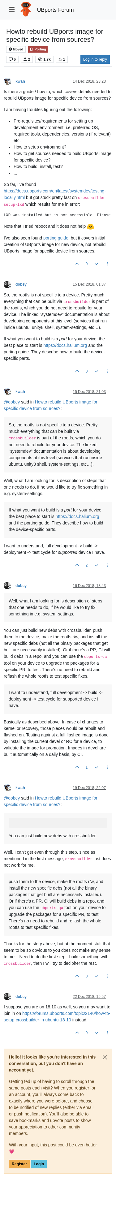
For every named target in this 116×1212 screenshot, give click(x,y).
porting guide (55, 237)
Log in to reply (95, 59)
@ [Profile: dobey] (12, 401)
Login (39, 1164)
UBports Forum (55, 10)
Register (19, 1164)
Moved (16, 49)
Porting (38, 49)
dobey (21, 284)
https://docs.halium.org (65, 345)
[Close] (105, 1057)
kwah (20, 81)
